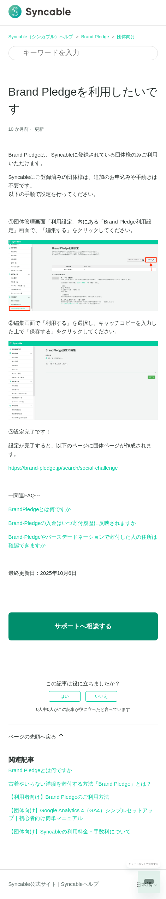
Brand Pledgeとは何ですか (40, 770)
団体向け (126, 36)
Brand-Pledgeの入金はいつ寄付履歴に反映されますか (72, 523)
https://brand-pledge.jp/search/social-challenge (63, 468)
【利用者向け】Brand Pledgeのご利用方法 (58, 797)
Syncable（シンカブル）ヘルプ (40, 36)
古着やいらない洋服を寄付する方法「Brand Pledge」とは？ (80, 784)
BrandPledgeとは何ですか (39, 509)
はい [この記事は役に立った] (64, 696)
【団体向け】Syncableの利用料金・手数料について (69, 832)
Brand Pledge (95, 36)
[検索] (83, 53)
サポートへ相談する (83, 626)
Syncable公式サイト (32, 884)
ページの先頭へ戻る (36, 735)
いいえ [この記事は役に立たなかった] (101, 696)
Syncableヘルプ (80, 884)
